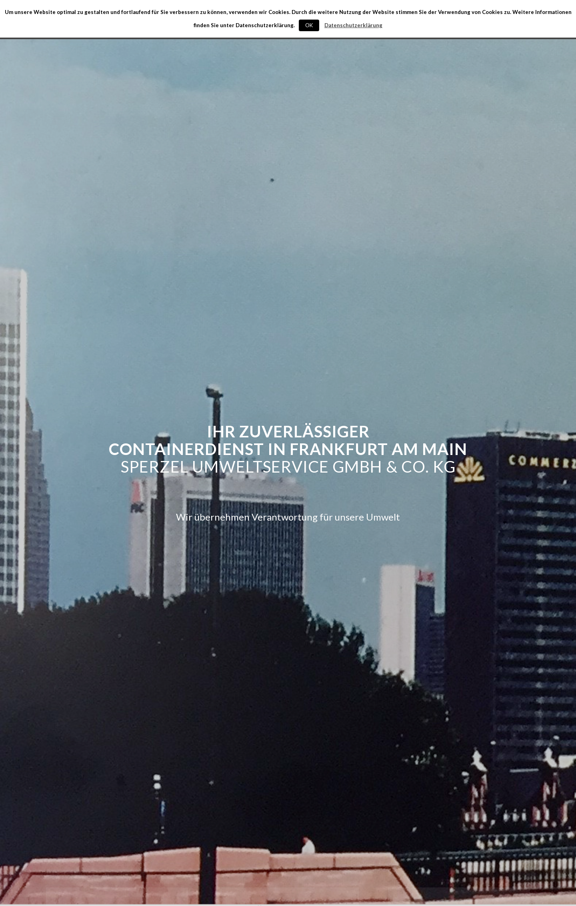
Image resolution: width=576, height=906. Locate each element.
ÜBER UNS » (288, 889)
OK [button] (309, 25)
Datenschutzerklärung (353, 25)
